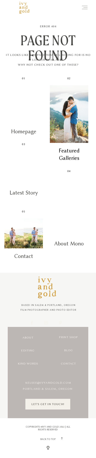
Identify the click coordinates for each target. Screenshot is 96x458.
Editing (28, 350)
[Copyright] (48, 448)
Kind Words (28, 363)
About (28, 337)
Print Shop (68, 337)
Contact (68, 363)
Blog (68, 350)
